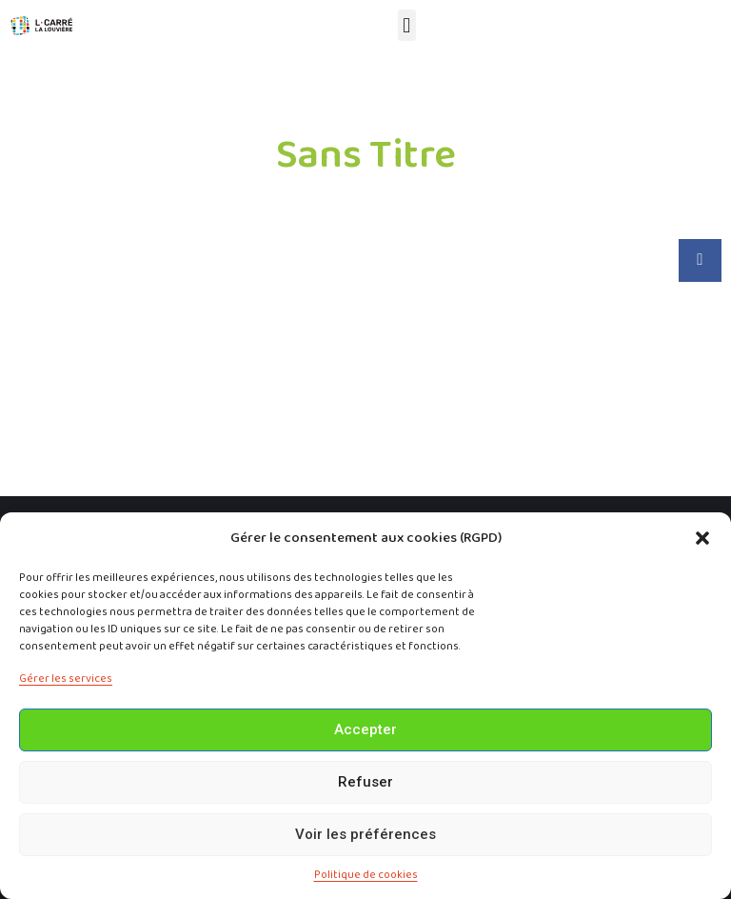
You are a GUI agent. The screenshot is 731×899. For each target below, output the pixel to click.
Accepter (365, 729)
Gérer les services (65, 679)
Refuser (365, 781)
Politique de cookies (366, 875)
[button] (702, 538)
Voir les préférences (365, 834)
